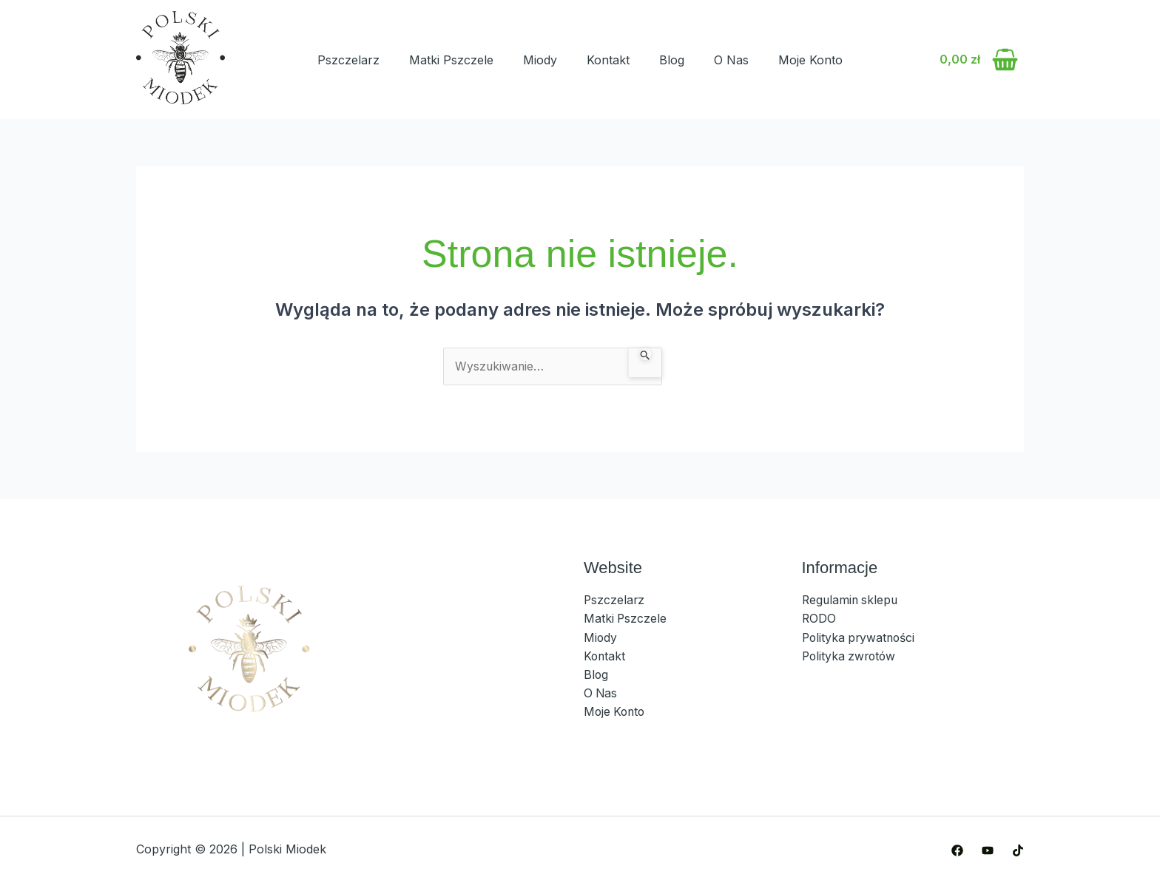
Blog (671, 60)
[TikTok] (1018, 850)
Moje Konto (810, 60)
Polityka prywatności (862, 638)
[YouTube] (988, 850)
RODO (819, 619)
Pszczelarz (348, 60)
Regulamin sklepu (851, 600)
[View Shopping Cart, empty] (978, 60)
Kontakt (608, 60)
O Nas (731, 60)
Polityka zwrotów (851, 656)
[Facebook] (957, 850)
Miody (540, 60)
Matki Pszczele (451, 60)
